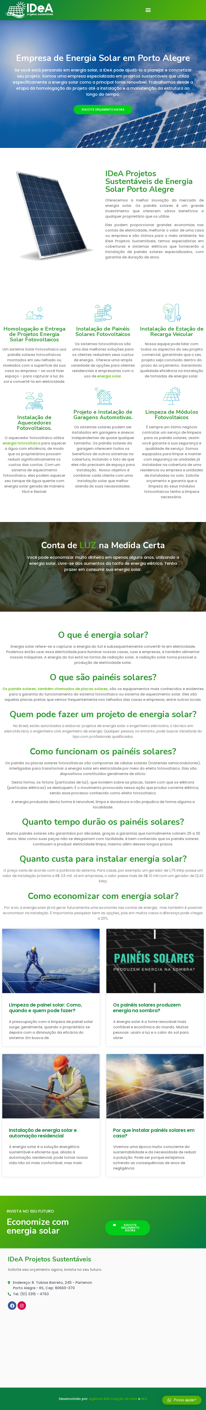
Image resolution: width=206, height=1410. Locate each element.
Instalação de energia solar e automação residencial (43, 1133)
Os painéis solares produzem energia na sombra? (147, 1008)
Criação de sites (123, 1399)
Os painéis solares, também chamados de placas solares (55, 688)
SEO (144, 1399)
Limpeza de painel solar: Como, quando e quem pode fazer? (45, 1008)
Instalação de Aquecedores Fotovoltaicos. (34, 423)
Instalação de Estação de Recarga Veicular (172, 331)
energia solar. (109, 376)
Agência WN (99, 1399)
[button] (148, 10)
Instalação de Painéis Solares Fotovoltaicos (102, 331)
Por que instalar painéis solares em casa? (154, 1133)
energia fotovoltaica (21, 443)
